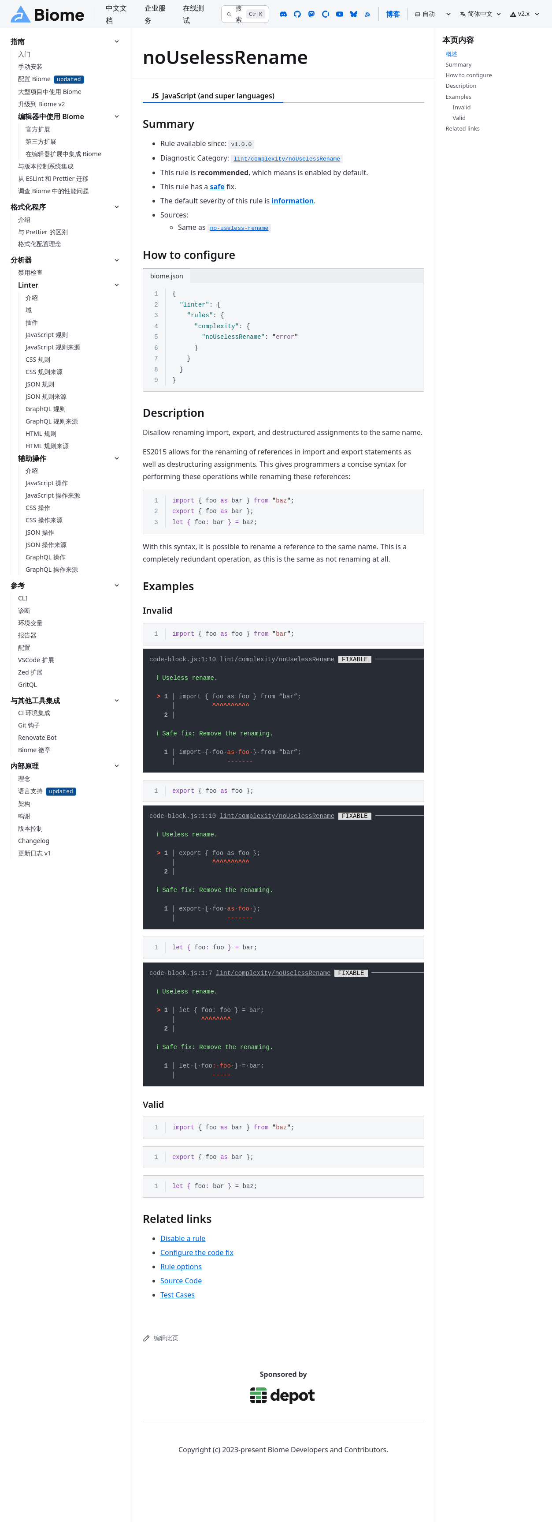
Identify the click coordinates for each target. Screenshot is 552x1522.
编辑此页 (160, 1369)
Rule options (181, 1298)
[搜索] (245, 14)
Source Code (181, 1312)
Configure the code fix (196, 1284)
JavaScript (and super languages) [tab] (213, 96)
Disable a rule (182, 1270)
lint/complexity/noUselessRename (277, 660)
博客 (393, 14)
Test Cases (177, 1326)
